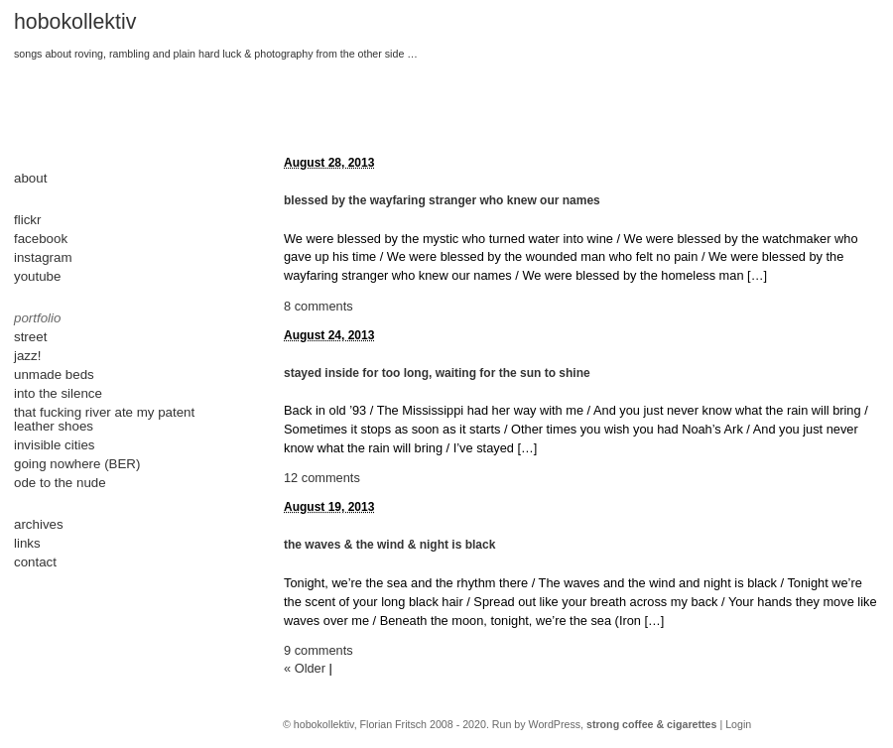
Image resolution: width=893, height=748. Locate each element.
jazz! (27, 355)
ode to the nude (60, 482)
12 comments (322, 477)
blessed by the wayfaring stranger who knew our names (442, 200)
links (27, 543)
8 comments (318, 306)
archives (39, 524)
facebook (40, 238)
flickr (27, 219)
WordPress (555, 724)
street (30, 336)
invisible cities (54, 444)
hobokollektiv (75, 22)
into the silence (58, 393)
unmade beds (54, 374)
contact (35, 562)
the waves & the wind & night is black (389, 545)
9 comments (318, 650)
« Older (304, 668)
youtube (37, 276)
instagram (43, 257)
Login (738, 724)
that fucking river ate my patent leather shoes (104, 419)
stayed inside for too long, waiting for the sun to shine (437, 373)
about (30, 178)
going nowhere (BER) (77, 463)
